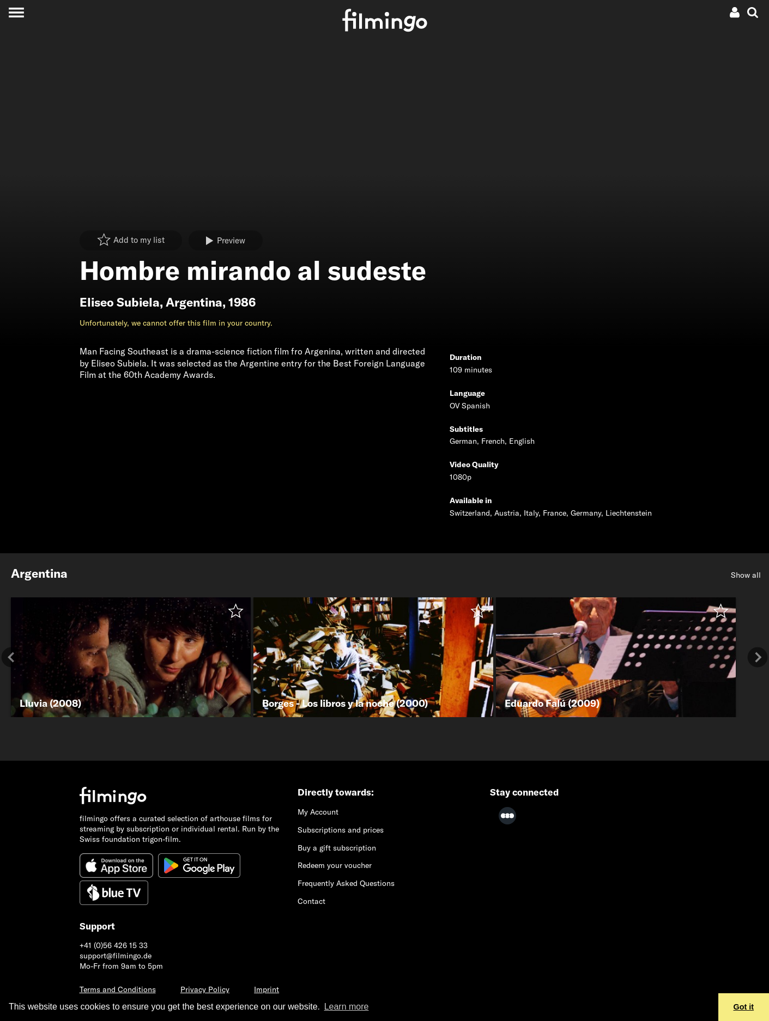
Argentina (194, 302)
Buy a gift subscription (337, 848)
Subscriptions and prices (341, 830)
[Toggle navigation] (16, 12)
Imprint (266, 989)
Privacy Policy (204, 989)
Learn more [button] (346, 1006)
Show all (746, 575)
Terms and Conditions (118, 989)
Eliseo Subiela (120, 302)
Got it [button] (744, 1006)
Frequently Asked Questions (346, 883)
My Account (318, 812)
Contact (311, 901)
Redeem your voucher (335, 865)
